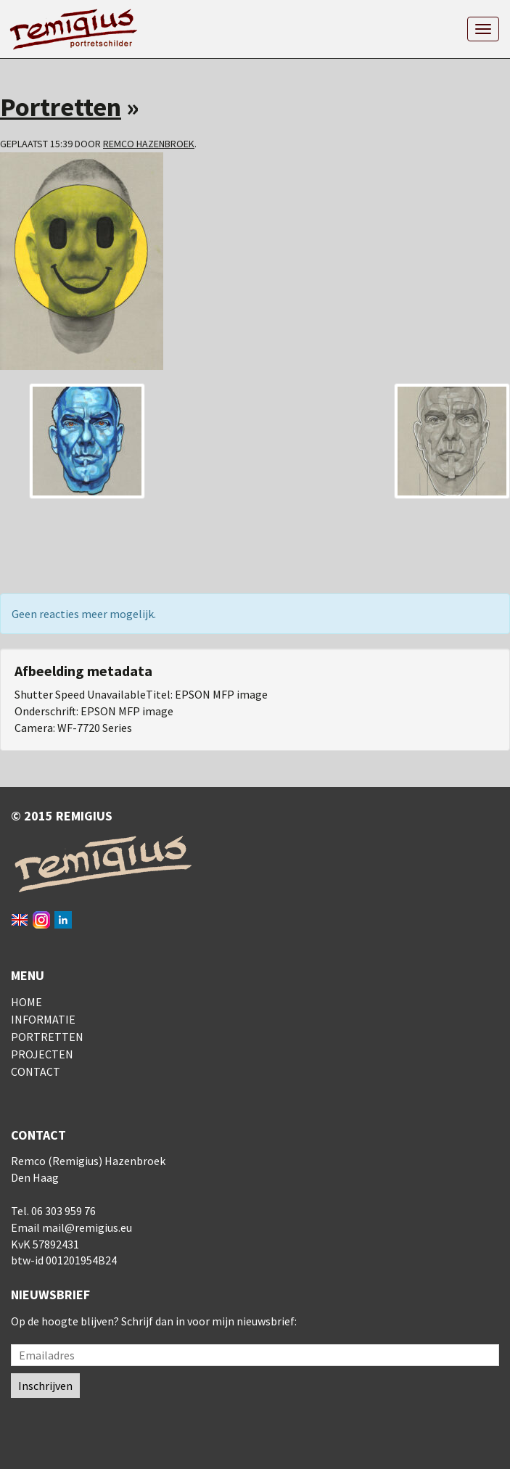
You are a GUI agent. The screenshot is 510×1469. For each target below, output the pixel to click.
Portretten (60, 107)
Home (26, 1002)
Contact (35, 1071)
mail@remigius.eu (87, 1227)
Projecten (42, 1054)
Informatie (43, 1019)
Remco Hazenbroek (148, 143)
